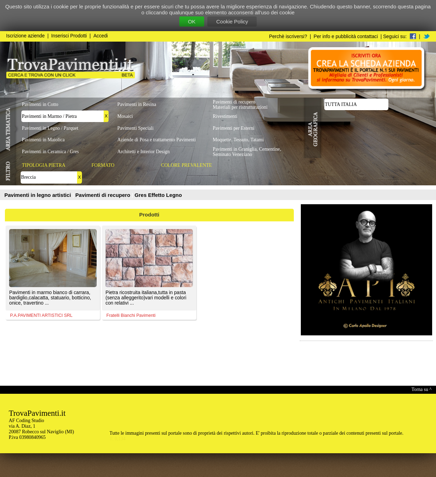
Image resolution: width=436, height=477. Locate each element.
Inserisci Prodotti (69, 35)
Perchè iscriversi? (288, 36)
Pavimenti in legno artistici (38, 195)
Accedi (101, 35)
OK (192, 21)
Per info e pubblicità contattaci (346, 36)
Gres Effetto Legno (158, 195)
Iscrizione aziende (25, 35)
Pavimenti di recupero (103, 195)
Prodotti (149, 215)
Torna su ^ (421, 389)
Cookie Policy (232, 21)
